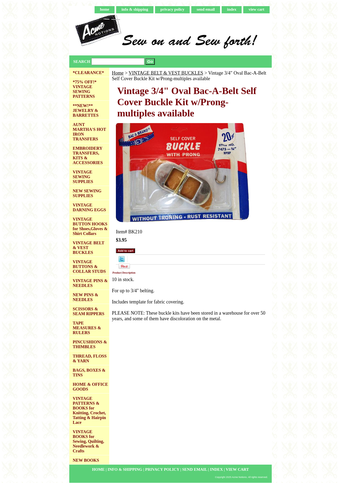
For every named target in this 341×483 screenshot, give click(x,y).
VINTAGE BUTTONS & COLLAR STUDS (89, 266)
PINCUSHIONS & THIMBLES (90, 344)
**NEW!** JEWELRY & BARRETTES (86, 110)
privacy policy (172, 9)
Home (118, 73)
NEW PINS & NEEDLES (85, 297)
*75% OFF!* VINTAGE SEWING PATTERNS (84, 89)
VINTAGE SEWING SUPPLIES (83, 177)
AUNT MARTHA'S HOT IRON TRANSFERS (89, 131)
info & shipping (134, 9)
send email (206, 9)
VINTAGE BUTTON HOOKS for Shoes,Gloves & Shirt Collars (90, 226)
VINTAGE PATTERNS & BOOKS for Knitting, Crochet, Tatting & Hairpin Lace (89, 410)
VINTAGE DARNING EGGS (89, 207)
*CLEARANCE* (88, 72)
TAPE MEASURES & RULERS (87, 328)
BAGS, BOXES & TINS (89, 372)
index (231, 9)
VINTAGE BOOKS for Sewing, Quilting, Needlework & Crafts (88, 441)
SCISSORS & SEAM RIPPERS (88, 311)
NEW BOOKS (86, 460)
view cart (256, 9)
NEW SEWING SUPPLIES (87, 193)
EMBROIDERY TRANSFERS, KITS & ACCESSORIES (88, 155)
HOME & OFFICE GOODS (90, 386)
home (104, 9)
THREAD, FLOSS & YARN (90, 358)
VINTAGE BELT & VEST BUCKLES (166, 73)
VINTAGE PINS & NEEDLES (90, 283)
